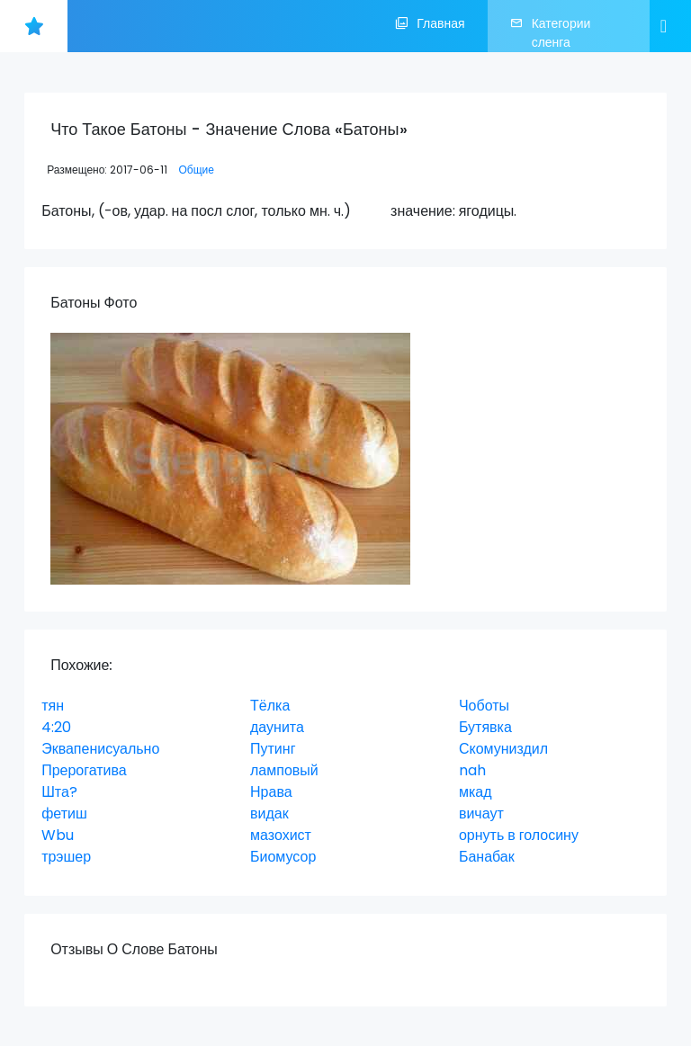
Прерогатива (84, 770)
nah (472, 770)
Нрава (271, 792)
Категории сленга (550, 32)
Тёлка (270, 705)
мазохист (280, 835)
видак (269, 813)
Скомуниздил (503, 748)
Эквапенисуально (100, 748)
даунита (277, 727)
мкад (475, 792)
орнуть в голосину (519, 835)
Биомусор (283, 856)
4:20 (56, 727)
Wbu (57, 835)
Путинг (272, 748)
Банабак (487, 856)
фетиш (64, 813)
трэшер (66, 856)
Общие (195, 169)
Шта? (59, 792)
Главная (429, 26)
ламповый (284, 770)
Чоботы (484, 705)
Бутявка (485, 727)
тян (52, 705)
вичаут (481, 813)
